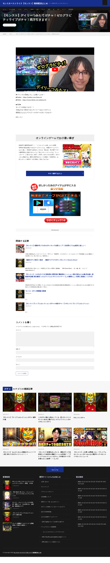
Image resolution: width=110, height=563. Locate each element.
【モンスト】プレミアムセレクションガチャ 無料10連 (19, 420)
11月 (79, 497)
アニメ (47, 9)
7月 (97, 495)
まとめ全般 (13, 9)
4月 (90, 488)
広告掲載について (46, 503)
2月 (85, 488)
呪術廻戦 (76, 9)
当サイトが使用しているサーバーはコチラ (54, 513)
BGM (34, 9)
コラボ (21, 9)
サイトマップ (45, 493)
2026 (79, 488)
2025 (79, 495)
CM (63, 9)
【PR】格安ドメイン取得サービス (51, 548)
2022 (79, 516)
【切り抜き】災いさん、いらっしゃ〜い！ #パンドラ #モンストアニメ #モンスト (23, 500)
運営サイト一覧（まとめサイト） (51, 508)
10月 (105, 495)
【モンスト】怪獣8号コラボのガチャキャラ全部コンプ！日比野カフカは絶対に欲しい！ (55, 247)
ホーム (5, 9)
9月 (102, 495)
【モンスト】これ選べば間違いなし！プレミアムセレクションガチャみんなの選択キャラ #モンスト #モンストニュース (90, 457)
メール (19, 359)
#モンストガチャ (80, 419)
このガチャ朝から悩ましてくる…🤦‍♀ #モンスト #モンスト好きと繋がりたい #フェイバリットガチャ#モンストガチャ (55, 422)
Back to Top (55, 477)
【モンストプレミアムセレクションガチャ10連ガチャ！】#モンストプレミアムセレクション (57, 305)
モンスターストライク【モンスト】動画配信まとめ (29, 558)
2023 (79, 509)
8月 (100, 495)
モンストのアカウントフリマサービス (54, 538)
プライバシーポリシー (48, 498)
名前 (18, 351)
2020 (79, 530)
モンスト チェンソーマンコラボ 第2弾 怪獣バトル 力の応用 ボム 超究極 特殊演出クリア (23, 511)
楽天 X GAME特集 (46, 518)
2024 (79, 502)
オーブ (69, 9)
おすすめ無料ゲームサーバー (50, 523)
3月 (87, 488)
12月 (82, 497)
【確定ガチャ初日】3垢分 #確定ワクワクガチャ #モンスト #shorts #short (51, 262)
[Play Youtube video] (55, 71)
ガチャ (28, 9)
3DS (40, 9)
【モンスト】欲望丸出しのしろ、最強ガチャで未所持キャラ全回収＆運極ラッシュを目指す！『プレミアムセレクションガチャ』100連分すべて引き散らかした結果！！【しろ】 (54, 460)
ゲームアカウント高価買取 (49, 533)
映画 (53, 9)
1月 (83, 488)
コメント (18, 332)
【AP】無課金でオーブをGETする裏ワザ (53, 528)
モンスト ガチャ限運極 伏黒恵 (35, 293)
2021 (79, 523)
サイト (18, 366)
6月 (95, 495)
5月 (92, 495)
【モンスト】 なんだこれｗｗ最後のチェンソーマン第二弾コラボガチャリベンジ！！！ (19, 457)
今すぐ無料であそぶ (55, 175)
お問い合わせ (45, 488)
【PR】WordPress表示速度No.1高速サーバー (54, 543)
